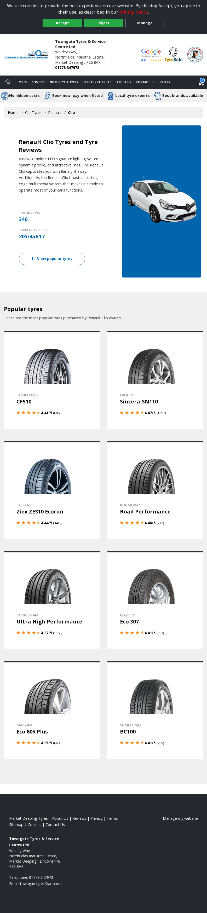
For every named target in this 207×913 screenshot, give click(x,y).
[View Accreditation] (174, 54)
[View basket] (201, 82)
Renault (54, 112)
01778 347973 (67, 67)
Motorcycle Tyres (64, 82)
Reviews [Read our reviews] (79, 818)
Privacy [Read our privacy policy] (96, 818)
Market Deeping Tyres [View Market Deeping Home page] (28, 818)
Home (13, 112)
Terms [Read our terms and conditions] (112, 818)
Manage (145, 22)
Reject (103, 22)
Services (38, 82)
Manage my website (180, 818)
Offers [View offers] (164, 82)
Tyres (22, 82)
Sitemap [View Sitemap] (16, 824)
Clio (71, 112)
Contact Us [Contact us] (145, 82)
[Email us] (41, 883)
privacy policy (133, 12)
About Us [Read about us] (60, 818)
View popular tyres (52, 258)
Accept (62, 22)
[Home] (8, 82)
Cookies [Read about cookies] (34, 824)
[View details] (52, 380)
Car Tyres (33, 112)
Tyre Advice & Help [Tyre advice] (97, 82)
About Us (124, 82)
